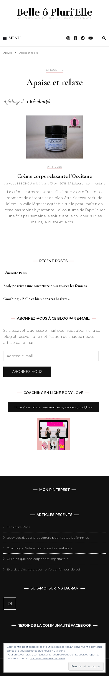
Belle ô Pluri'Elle (54, 12)
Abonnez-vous (27, 372)
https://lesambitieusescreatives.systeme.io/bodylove (53, 407)
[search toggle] (104, 38)
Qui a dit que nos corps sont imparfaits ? (37, 559)
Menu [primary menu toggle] (12, 38)
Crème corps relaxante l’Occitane (54, 176)
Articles (54, 166)
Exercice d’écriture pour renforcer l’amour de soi (43, 569)
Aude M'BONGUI (20, 183)
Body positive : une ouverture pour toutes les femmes (45, 285)
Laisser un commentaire (89, 183)
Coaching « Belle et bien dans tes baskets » (36, 298)
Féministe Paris (14, 272)
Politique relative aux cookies (47, 658)
